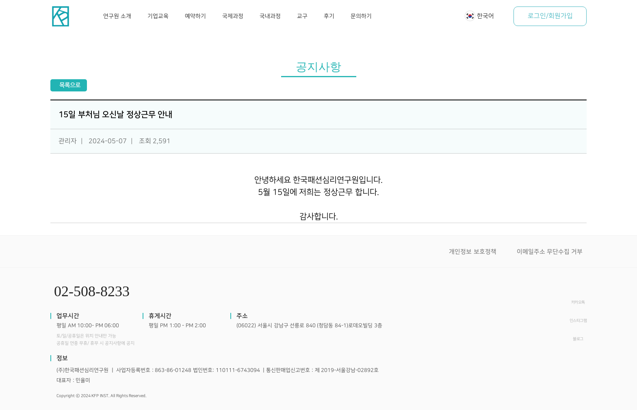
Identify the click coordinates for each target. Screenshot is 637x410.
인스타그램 (578, 321)
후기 (329, 16)
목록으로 (69, 85)
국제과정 (232, 16)
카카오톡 (578, 302)
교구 (302, 16)
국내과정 (270, 16)
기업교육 (158, 16)
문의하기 (361, 16)
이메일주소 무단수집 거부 (550, 251)
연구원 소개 (117, 16)
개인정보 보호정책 (472, 251)
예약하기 (195, 16)
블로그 (578, 339)
